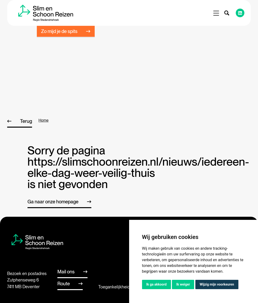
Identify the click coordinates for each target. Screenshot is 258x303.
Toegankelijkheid (114, 286)
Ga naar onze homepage (52, 202)
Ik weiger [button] (183, 284)
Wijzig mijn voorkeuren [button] (217, 284)
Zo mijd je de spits (59, 31)
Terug (26, 121)
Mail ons (66, 272)
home (43, 120)
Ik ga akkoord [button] (156, 284)
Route (63, 284)
